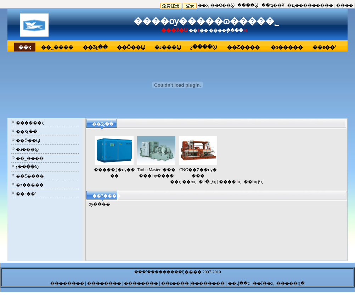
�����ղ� (290, 283)
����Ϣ (247, 5)
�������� (67, 283)
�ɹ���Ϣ (167, 47)
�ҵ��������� (310, 5)
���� (344, 5)
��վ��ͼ (238, 283)
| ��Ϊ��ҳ (262, 283)
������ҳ (30, 122)
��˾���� (57, 47)
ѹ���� (99, 204)
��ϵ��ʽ (324, 47)
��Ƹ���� (243, 47)
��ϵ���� (174, 283)
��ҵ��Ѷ (272, 5)
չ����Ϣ (203, 47)
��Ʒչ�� (95, 47)
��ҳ (203, 5)
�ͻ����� (287, 47)
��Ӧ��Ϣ (222, 5)
